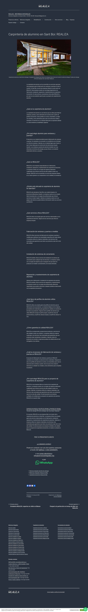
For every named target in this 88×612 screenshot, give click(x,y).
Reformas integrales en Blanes (14, 538)
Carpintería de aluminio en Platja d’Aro (41, 533)
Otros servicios (59, 19)
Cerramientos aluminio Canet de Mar (65, 531)
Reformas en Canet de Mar (13, 534)
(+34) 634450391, (51, 450)
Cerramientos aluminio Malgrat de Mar (66, 538)
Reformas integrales (25, 19)
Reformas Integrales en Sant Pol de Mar (16, 552)
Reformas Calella (12, 527)
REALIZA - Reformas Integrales (19, 14)
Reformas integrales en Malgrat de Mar (16, 550)
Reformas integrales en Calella (14, 536)
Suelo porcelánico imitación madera (15, 541)
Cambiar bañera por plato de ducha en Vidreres (18, 554)
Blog (67, 19)
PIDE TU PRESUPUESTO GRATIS (44, 437)
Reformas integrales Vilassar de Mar (38, 473)
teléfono (42, 450)
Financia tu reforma (13, 19)
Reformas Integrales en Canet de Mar (16, 545)
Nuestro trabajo (12, 22)
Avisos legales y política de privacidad (55, 592)
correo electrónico (45, 454)
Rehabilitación (37, 19)
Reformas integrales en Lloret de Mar (16, 543)
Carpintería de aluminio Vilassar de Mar (38, 474)
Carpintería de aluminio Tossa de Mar (40, 531)
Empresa (72, 19)
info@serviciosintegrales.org (44, 456)
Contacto (22, 22)
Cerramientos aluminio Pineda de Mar (65, 536)
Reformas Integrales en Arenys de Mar (16, 549)
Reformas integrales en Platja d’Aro (15, 540)
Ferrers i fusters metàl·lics (14, 579)
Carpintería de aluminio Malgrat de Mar (41, 538)
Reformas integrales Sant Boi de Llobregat (39, 471)
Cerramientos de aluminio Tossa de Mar (66, 533)
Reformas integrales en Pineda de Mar (16, 547)
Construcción (48, 19)
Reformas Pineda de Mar (13, 529)
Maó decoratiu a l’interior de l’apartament (17, 568)
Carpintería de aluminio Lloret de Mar (40, 536)
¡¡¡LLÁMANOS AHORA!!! (44, 444)
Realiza (29, 496)
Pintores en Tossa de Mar (13, 531)
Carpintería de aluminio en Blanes (40, 527)
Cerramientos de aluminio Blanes (64, 527)
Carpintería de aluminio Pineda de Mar (41, 534)
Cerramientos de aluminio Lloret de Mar (66, 534)
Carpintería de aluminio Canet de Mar (40, 529)
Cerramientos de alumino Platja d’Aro (65, 529)
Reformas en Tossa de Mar (14, 533)
